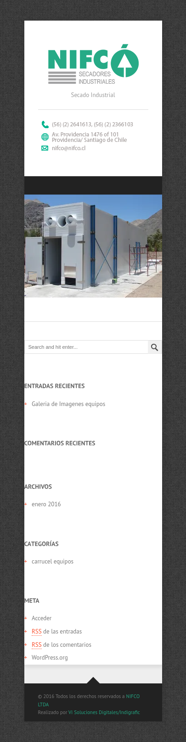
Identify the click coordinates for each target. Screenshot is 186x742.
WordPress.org (50, 657)
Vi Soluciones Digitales (93, 712)
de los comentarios (61, 645)
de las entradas (57, 632)
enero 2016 (46, 504)
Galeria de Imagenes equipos (68, 404)
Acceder (41, 618)
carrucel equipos (52, 561)
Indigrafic (130, 712)
